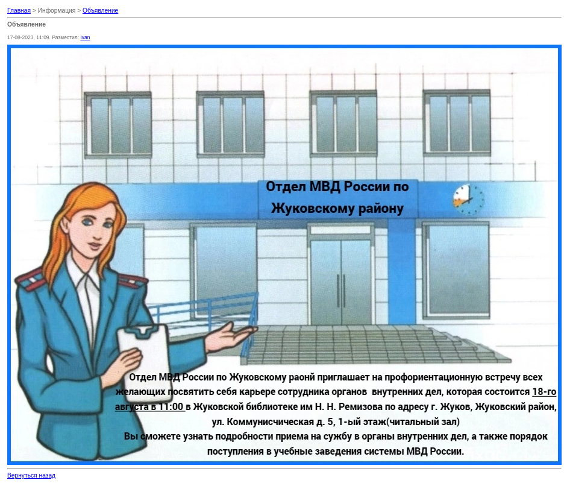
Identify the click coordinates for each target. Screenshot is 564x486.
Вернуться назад (31, 475)
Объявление (100, 10)
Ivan (85, 37)
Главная (19, 10)
